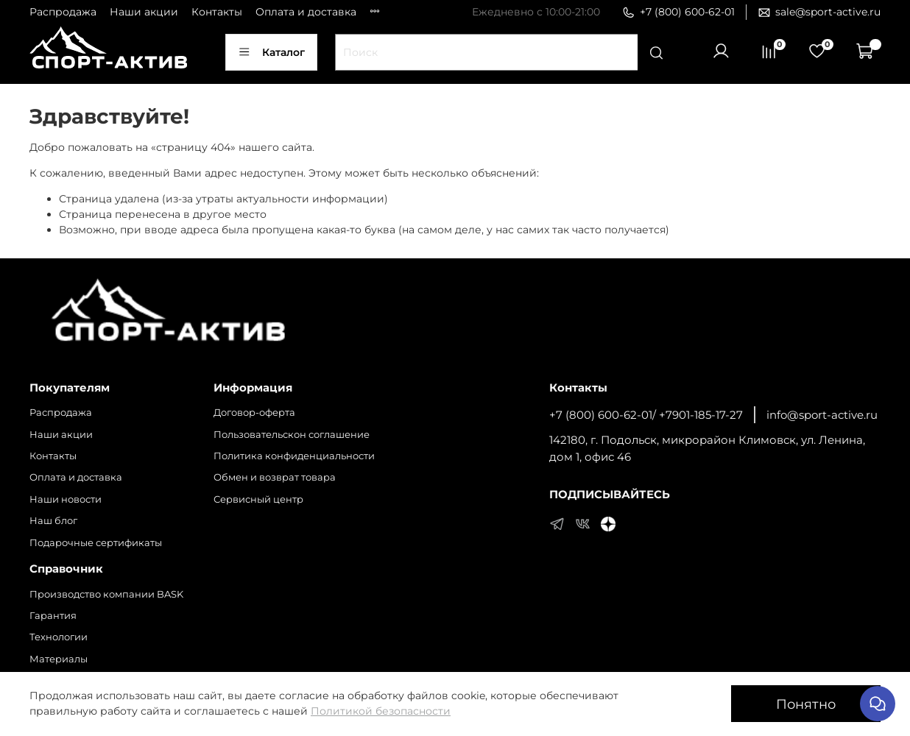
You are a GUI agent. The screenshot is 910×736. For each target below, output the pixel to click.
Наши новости (65, 499)
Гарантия (53, 615)
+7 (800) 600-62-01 (678, 12)
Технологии (58, 637)
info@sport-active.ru (822, 415)
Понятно (806, 704)
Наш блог (53, 520)
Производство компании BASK (106, 594)
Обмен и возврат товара (275, 477)
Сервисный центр (258, 499)
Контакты (216, 11)
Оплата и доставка (305, 11)
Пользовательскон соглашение (292, 434)
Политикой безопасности (381, 711)
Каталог (271, 52)
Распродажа (62, 11)
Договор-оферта (254, 412)
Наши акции (144, 11)
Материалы (58, 659)
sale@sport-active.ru (819, 12)
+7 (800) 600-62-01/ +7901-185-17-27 (646, 415)
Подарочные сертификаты (95, 542)
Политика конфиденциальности (294, 455)
